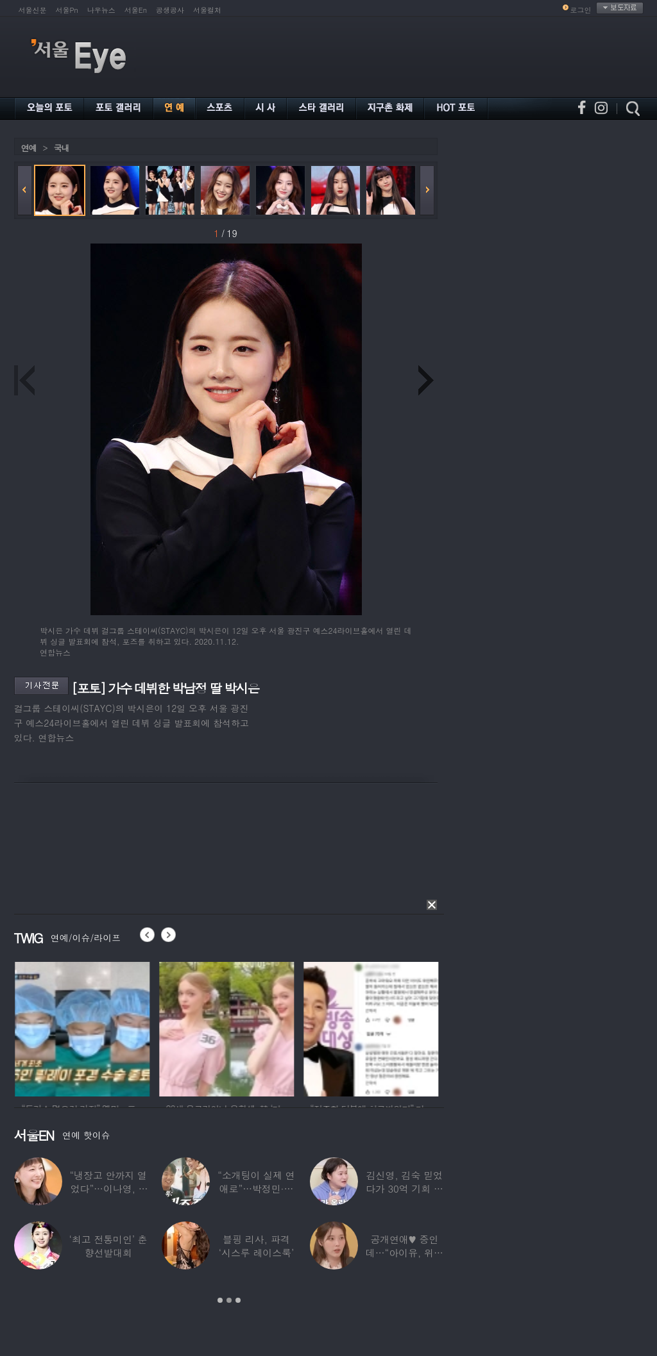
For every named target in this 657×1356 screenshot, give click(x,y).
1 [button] (220, 1300)
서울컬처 (207, 10)
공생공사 (170, 10)
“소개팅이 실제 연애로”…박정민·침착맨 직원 (256, 1188)
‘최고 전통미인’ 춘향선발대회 (108, 1245)
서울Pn (67, 10)
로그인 (581, 10)
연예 (29, 148)
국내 (61, 148)
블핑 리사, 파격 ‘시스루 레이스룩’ (255, 1245)
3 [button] (238, 1300)
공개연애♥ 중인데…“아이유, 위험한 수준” (404, 1252)
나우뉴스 (101, 10)
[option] (105, 1027)
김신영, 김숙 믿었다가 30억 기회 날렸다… (404, 1188)
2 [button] (229, 1300)
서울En (135, 10)
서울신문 (33, 10)
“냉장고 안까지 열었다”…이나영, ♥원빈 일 (107, 1188)
